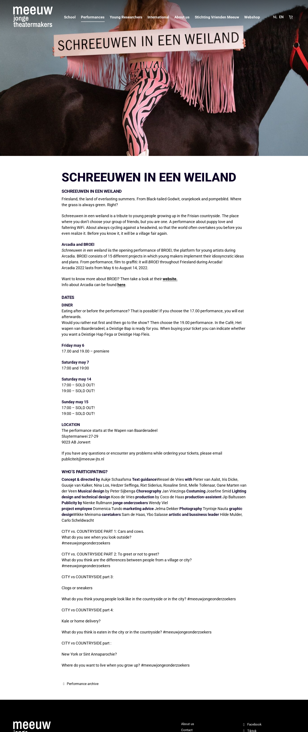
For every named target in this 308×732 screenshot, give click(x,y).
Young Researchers (126, 17)
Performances (93, 17)
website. (170, 279)
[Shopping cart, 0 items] (291, 17)
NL (275, 17)
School (70, 17)
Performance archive (80, 684)
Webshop (252, 17)
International (158, 17)
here (121, 284)
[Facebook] (268, 724)
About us (182, 17)
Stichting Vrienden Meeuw (217, 17)
